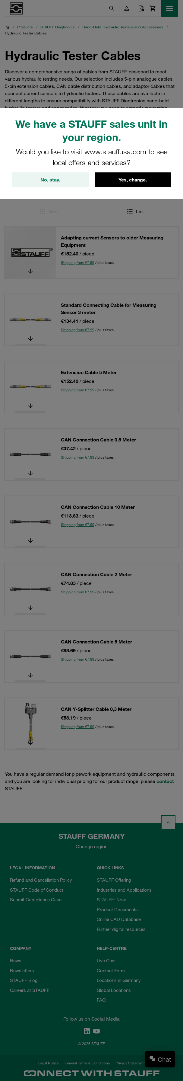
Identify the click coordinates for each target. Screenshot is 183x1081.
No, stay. (50, 180)
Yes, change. (132, 180)
